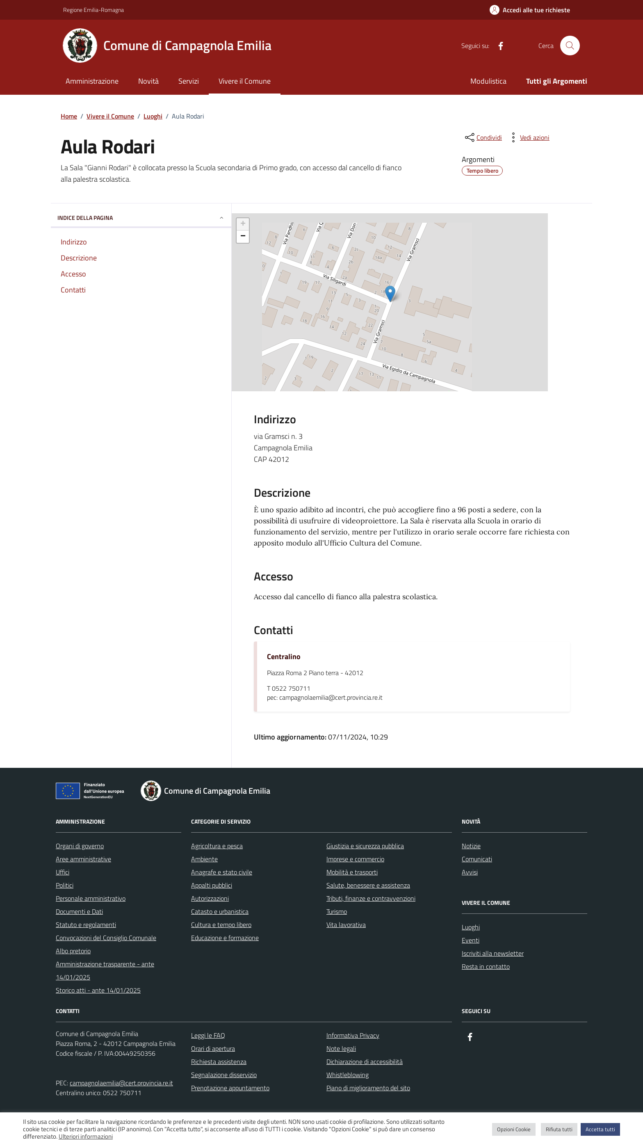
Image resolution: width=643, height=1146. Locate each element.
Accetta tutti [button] (600, 1129)
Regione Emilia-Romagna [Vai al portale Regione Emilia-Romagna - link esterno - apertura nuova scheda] (93, 9)
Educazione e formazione (225, 938)
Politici (64, 885)
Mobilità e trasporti (352, 872)
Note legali (341, 1048)
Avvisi (470, 872)
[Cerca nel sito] (570, 45)
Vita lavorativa (346, 924)
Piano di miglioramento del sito (368, 1088)
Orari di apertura (213, 1048)
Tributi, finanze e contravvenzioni (370, 898)
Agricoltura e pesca (217, 846)
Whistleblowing (347, 1075)
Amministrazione (92, 81)
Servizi (188, 81)
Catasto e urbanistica (220, 911)
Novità (148, 81)
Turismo (336, 911)
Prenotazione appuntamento (230, 1088)
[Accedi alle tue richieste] (530, 10)
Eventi (470, 940)
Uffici (62, 872)
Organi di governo (80, 846)
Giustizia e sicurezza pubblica (365, 846)
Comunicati (477, 859)
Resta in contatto (486, 966)
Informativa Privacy (352, 1035)
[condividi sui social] (483, 137)
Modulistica (488, 81)
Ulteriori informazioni (86, 1136)
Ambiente (204, 859)
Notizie (471, 846)
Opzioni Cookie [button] (514, 1129)
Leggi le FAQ (208, 1035)
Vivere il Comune (245, 81)
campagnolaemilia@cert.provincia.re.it (121, 1083)
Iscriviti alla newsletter (493, 953)
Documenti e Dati (79, 911)
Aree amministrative (83, 859)
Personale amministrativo (90, 898)
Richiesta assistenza (218, 1061)
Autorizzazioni (210, 898)
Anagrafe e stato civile (221, 872)
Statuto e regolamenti (86, 924)
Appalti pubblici (211, 885)
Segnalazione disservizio (224, 1075)
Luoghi (471, 927)
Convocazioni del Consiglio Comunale (106, 938)
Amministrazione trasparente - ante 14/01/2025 (105, 970)
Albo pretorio (73, 951)
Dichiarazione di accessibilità (364, 1061)
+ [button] (243, 224)
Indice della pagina (141, 217)
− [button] (243, 237)
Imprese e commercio (355, 859)
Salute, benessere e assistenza (368, 885)
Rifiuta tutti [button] (559, 1129)
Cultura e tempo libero (221, 924)
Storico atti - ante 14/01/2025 (98, 990)
